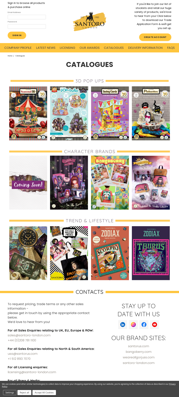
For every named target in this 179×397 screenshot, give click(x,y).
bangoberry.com (138, 352)
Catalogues (114, 48)
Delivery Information (145, 48)
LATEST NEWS (45, 48)
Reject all (24, 392)
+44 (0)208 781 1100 (22, 340)
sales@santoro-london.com (29, 335)
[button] (28, 113)
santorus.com (138, 346)
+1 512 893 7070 (19, 359)
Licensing (67, 48)
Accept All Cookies (44, 392)
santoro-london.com (139, 363)
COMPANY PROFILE (18, 48)
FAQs (171, 48)
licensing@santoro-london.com (32, 372)
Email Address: (14, 12)
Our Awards (89, 48)
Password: (12, 21)
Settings (9, 392)
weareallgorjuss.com (139, 357)
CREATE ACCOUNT (155, 37)
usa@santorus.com (22, 354)
